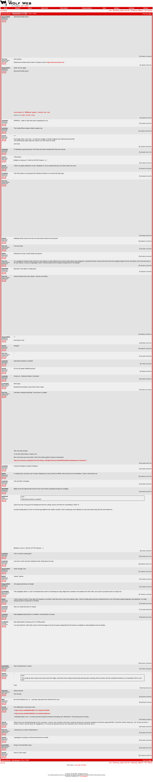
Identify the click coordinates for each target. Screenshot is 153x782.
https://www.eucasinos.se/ (55, 62)
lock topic (83, 766)
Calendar (17, 8)
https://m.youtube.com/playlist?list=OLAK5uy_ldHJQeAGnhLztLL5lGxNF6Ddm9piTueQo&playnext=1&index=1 (50, 461)
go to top (2, 763)
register (27, 5)
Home (5, 8)
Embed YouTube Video (28, 116)
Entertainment (16, 761)
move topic (77, 766)
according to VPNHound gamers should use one (32, 113)
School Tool (44, 8)
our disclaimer (83, 776)
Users (104, 8)
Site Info (145, 8)
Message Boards (87, 8)
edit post (4, 21)
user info (4, 20)
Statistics (116, 8)
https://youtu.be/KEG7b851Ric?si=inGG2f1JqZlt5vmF (32, 714)
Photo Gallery (64, 8)
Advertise (131, 8)
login (22, 5)
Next (150, 13)
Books (30, 8)
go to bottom (3, 10)
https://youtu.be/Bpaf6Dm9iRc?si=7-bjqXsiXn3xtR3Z (32, 711)
